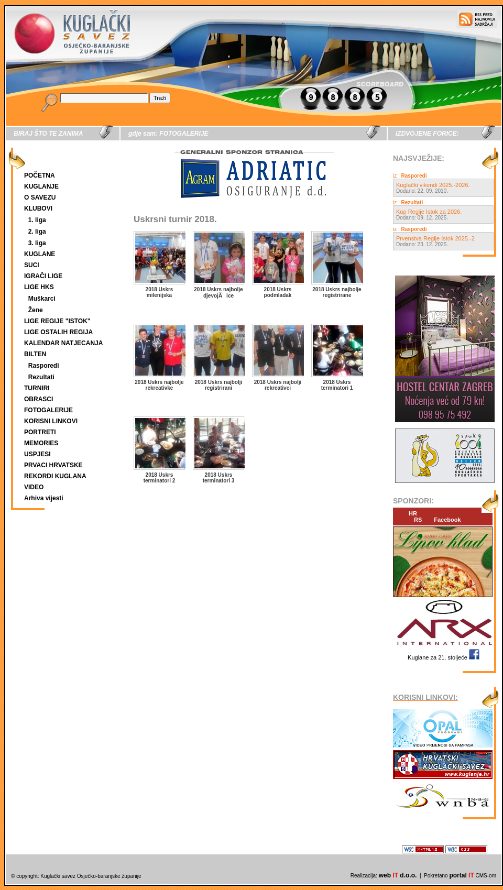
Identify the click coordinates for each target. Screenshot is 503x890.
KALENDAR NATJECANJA (63, 343)
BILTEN (35, 354)
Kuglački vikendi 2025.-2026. (433, 185)
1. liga (37, 220)
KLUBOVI (38, 208)
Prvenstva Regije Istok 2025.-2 (435, 238)
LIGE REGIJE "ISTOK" (57, 321)
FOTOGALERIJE (48, 410)
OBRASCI (38, 399)
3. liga (37, 243)
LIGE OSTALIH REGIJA (58, 332)
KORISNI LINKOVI (51, 421)
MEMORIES (41, 443)
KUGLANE (39, 254)
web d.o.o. (398, 875)
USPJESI (37, 454)
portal (461, 875)
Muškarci (42, 298)
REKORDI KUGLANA (55, 476)
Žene (35, 310)
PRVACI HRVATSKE (53, 465)
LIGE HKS (39, 287)
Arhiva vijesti (43, 498)
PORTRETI (40, 432)
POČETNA (39, 175)
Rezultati (41, 377)
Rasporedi (43, 365)
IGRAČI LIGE (43, 276)
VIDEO (33, 487)
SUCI (31, 265)
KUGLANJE (41, 186)
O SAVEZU (40, 197)
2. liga (37, 231)
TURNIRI (37, 388)
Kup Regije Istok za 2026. (429, 211)
